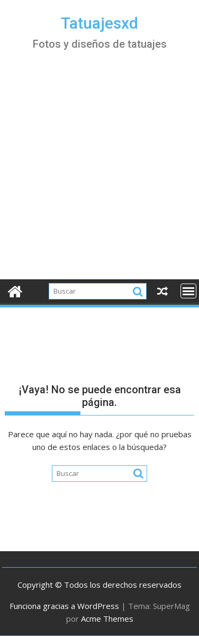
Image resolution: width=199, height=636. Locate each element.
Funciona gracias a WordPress (64, 605)
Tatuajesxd (99, 23)
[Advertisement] (99, 174)
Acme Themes (107, 618)
